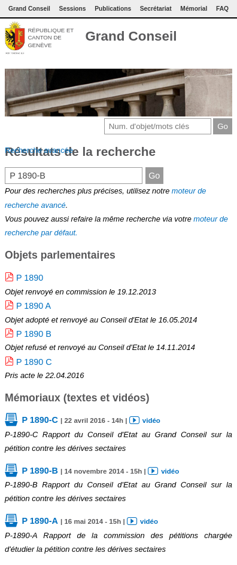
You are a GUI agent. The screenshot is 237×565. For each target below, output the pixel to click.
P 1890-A (40, 521)
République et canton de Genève (51, 37)
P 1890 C (34, 362)
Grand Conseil (131, 36)
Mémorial (193, 8)
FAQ (222, 8)
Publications (113, 8)
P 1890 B (33, 334)
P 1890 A (33, 306)
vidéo (151, 420)
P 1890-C (40, 420)
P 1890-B (40, 470)
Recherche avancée (39, 150)
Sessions (72, 8)
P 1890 (29, 277)
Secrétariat (156, 8)
